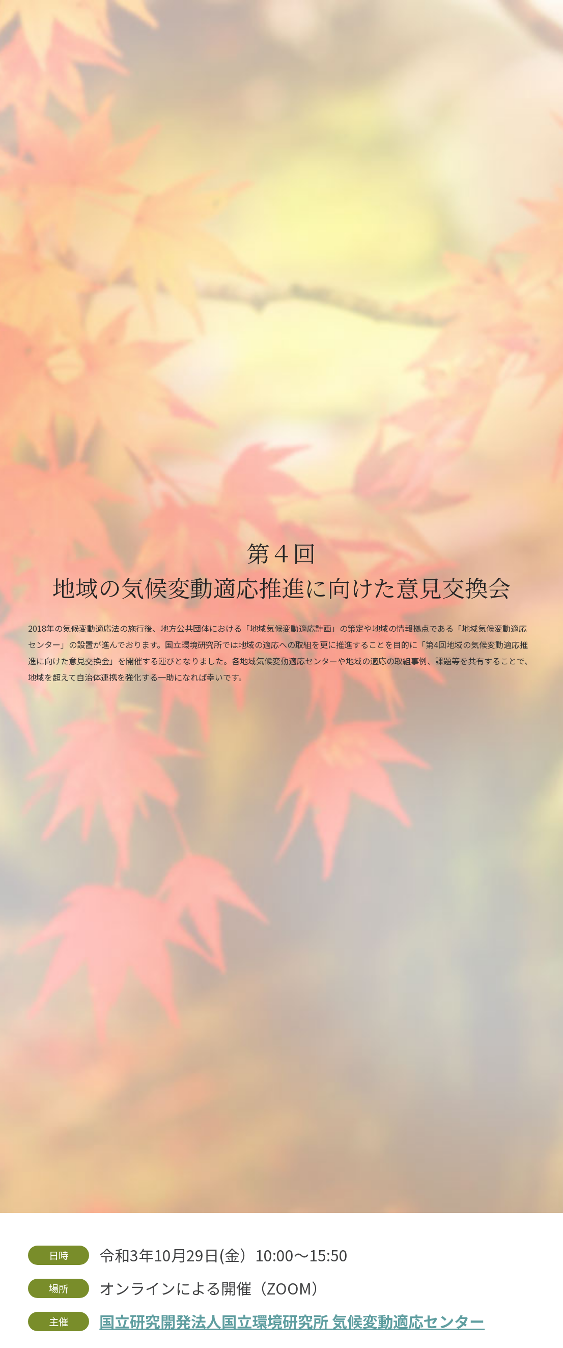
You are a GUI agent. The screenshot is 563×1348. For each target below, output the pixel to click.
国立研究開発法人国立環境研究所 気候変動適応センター (292, 1321)
